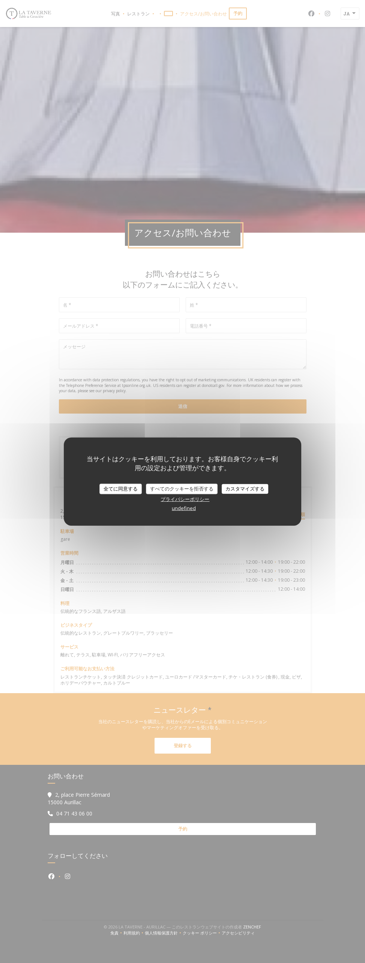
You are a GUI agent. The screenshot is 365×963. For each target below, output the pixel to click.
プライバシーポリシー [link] (185, 498)
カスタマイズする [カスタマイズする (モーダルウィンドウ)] (244, 488)
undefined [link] (184, 507)
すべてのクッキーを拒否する (181, 488)
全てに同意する (121, 488)
